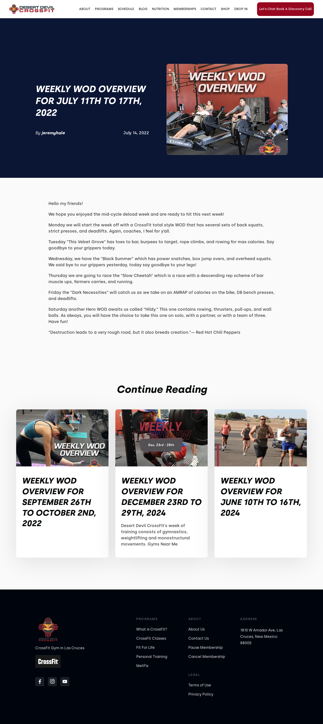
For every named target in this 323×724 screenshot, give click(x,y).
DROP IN (240, 9)
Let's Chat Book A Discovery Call (285, 9)
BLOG (143, 9)
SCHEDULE (126, 9)
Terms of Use (199, 685)
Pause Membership (205, 647)
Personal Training (151, 656)
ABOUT (84, 9)
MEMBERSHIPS (185, 9)
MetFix (142, 666)
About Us (196, 629)
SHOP (225, 9)
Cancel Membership (206, 656)
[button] (104, 9)
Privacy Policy (200, 694)
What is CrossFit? (151, 629)
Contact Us (198, 638)
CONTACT (208, 9)
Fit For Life (145, 647)
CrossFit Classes (151, 638)
